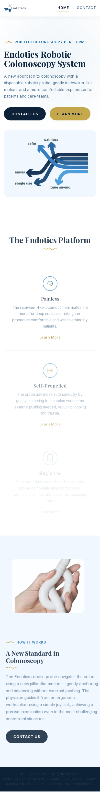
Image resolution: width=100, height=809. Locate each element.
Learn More (70, 114)
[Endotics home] (15, 8)
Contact (86, 8)
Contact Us (24, 114)
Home (63, 8)
